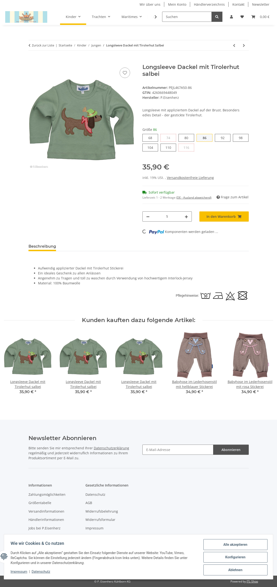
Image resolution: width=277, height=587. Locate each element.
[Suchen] (187, 17)
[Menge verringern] (148, 216)
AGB (88, 503)
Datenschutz (42, 572)
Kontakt (238, 4)
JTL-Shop (252, 581)
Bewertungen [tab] (77, 246)
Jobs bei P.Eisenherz (44, 528)
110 (170, 147)
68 (152, 137)
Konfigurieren (234, 558)
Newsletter (260, 4)
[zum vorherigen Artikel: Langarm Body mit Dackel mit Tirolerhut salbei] (234, 45)
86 (206, 137)
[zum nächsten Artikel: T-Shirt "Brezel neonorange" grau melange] (244, 45)
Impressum (20, 572)
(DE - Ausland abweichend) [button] (193, 198)
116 (188, 147)
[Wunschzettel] (242, 17)
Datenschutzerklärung (111, 448)
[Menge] (167, 216)
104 (152, 147)
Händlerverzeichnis (209, 4)
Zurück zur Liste (43, 45)
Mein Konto (177, 4)
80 (188, 137)
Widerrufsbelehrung (101, 511)
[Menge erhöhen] (186, 216)
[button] (231, 17)
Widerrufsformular (100, 519)
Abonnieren (230, 449)
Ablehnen (234, 570)
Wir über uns (150, 4)
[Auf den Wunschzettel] (125, 73)
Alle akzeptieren (234, 545)
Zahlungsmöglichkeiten (47, 494)
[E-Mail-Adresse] (177, 450)
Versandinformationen (46, 511)
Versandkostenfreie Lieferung (190, 177)
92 (224, 137)
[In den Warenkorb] (32, 61)
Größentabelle (39, 503)
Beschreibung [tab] (42, 246)
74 (170, 137)
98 (242, 137)
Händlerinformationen (46, 519)
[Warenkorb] (260, 17)
